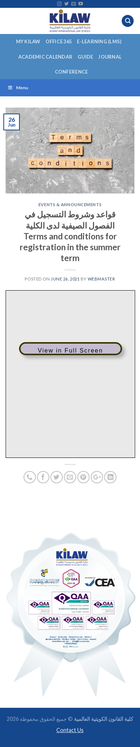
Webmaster (101, 278)
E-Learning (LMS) (99, 41)
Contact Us (70, 730)
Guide (85, 57)
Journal (110, 57)
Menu (17, 87)
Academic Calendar (45, 57)
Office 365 (59, 41)
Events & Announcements (70, 204)
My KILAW (28, 41)
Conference (71, 72)
